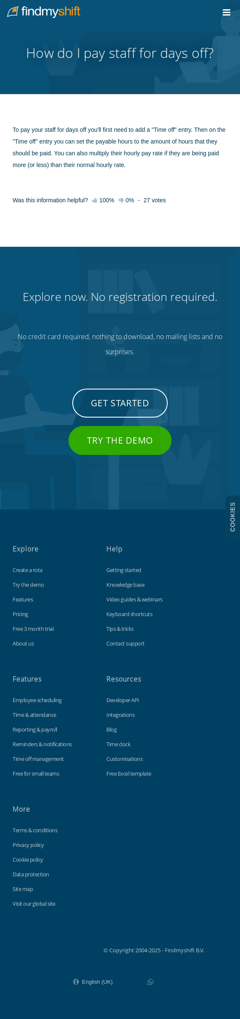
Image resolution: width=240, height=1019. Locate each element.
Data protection (31, 874)
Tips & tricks (120, 628)
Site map (23, 889)
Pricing (20, 614)
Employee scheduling (37, 700)
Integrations (120, 715)
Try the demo (120, 440)
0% (126, 200)
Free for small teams (36, 773)
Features (23, 599)
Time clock (118, 744)
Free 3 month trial (33, 628)
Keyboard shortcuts (129, 614)
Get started (120, 403)
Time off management (38, 759)
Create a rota (27, 570)
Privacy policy (28, 845)
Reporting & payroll (35, 729)
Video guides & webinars (134, 599)
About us (23, 643)
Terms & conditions (35, 830)
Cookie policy (28, 859)
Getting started (123, 570)
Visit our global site (34, 903)
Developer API (122, 700)
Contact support (125, 643)
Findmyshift (61, 949)
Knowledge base (125, 584)
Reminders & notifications (42, 744)
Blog (111, 729)
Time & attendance (34, 715)
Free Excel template (128, 773)
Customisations (124, 759)
